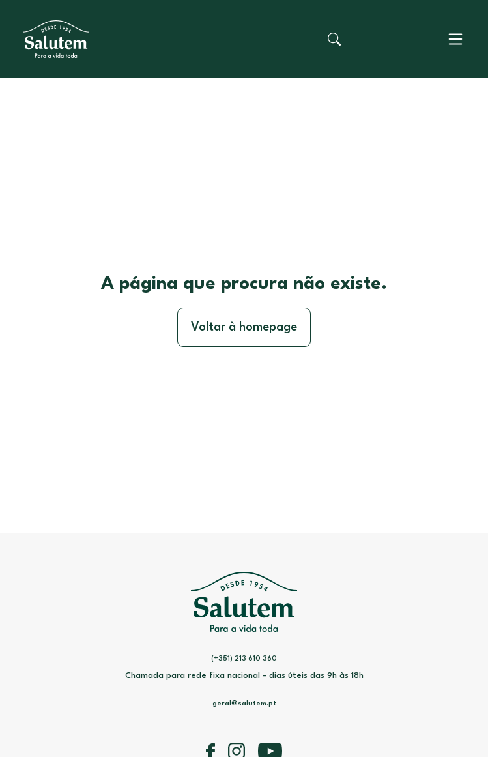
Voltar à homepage (244, 327)
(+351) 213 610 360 (244, 658)
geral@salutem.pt (244, 703)
